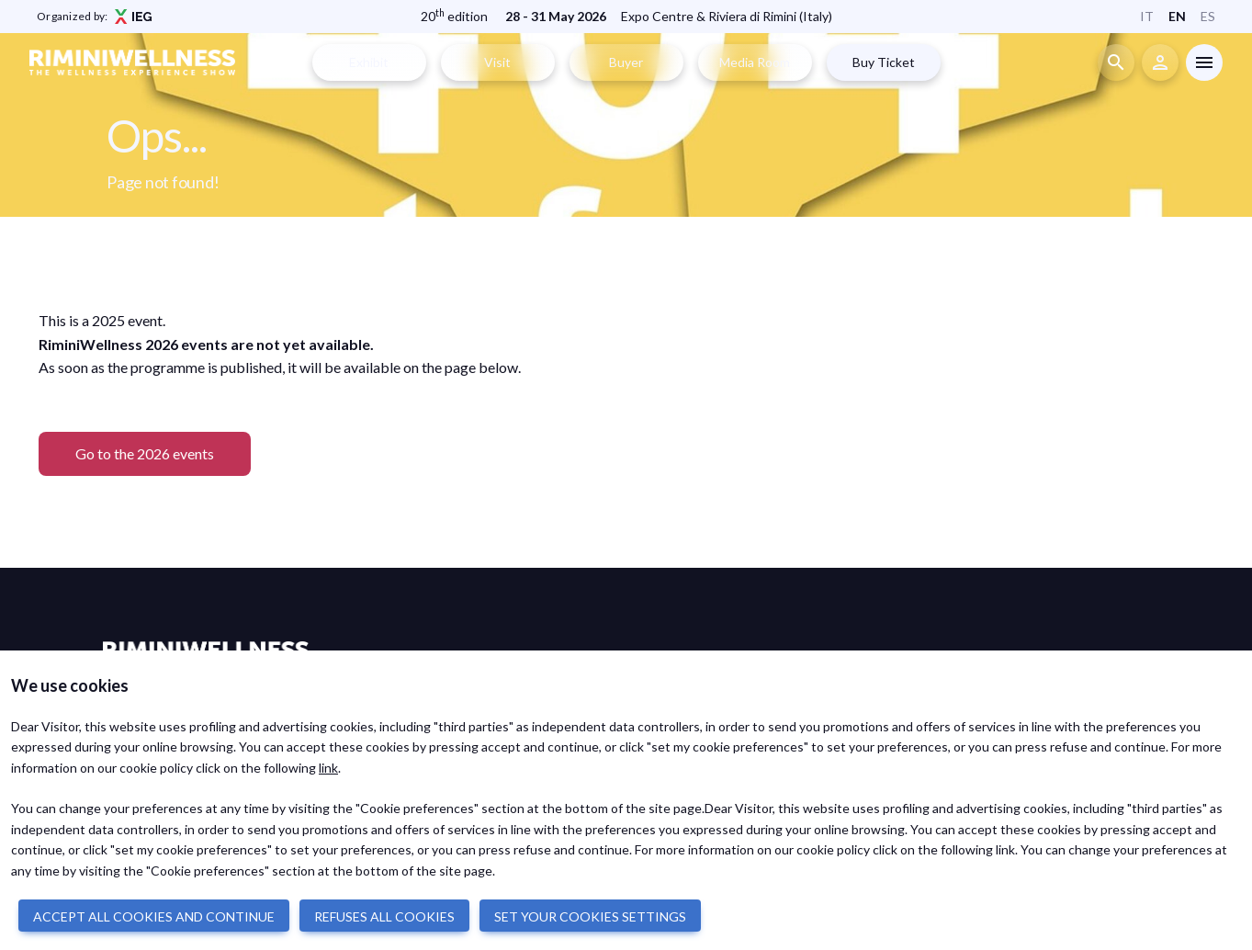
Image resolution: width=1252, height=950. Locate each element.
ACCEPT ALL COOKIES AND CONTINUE (154, 916)
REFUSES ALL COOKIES (384, 916)
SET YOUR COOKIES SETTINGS (590, 916)
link (328, 767)
